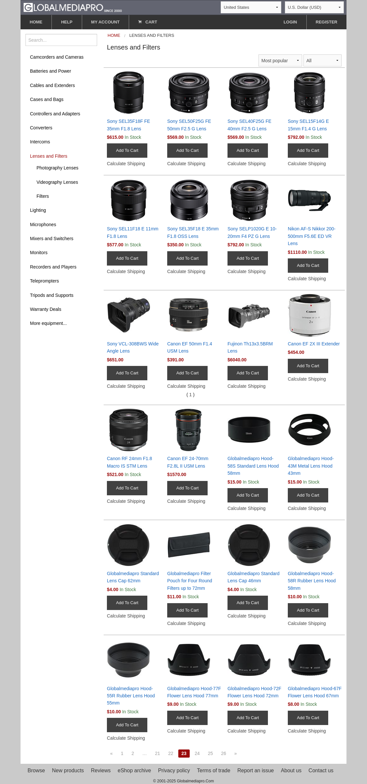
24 (197, 753)
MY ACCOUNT (105, 22)
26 (223, 753)
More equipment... (48, 323)
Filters (43, 196)
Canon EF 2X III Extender (314, 343)
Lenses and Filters (48, 156)
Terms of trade (213, 770)
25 (210, 753)
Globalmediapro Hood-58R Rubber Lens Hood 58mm (312, 581)
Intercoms (40, 141)
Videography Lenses (57, 182)
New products (68, 770)
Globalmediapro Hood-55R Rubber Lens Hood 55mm (131, 696)
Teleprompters (44, 280)
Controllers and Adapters (55, 113)
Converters (41, 127)
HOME (36, 22)
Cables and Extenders (52, 85)
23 (184, 753)
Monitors (39, 252)
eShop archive (134, 770)
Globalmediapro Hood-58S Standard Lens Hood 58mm (253, 466)
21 (157, 753)
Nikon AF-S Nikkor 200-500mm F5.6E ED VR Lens (311, 236)
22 (170, 753)
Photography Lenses (57, 167)
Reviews (100, 770)
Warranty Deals (45, 309)
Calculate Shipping (126, 163)
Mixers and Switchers (51, 238)
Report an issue (255, 770)
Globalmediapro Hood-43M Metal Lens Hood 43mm (311, 466)
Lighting (38, 210)
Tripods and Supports (51, 295)
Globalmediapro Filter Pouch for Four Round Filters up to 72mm (189, 581)
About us (291, 770)
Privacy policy (174, 770)
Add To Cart (127, 150)
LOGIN (290, 22)
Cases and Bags (47, 99)
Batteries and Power (50, 71)
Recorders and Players (53, 266)
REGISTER (326, 22)
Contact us (321, 770)
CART (147, 22)
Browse (36, 770)
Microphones (43, 224)
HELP (66, 22)
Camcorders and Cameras (56, 57)
